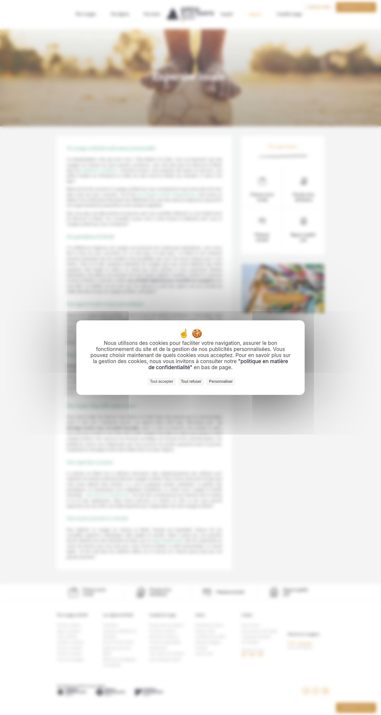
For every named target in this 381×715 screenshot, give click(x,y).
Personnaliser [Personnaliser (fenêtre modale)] (221, 381)
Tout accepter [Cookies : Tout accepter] (161, 381)
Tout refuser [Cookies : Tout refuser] (191, 381)
